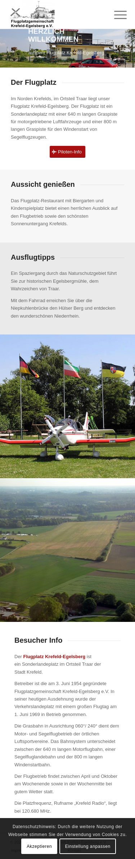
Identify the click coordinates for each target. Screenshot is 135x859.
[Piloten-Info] (67, 152)
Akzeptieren (39, 846)
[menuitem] (115, 15)
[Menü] (115, 15)
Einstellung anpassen (88, 846)
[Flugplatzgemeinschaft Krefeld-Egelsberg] (56, 14)
